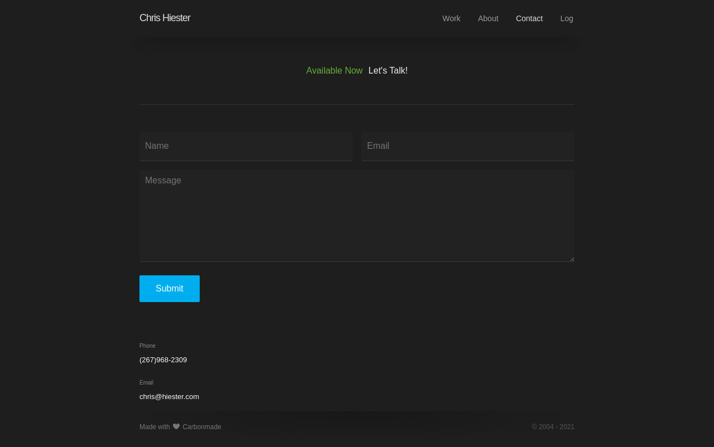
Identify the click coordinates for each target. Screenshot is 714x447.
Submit (170, 288)
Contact (529, 18)
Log (567, 18)
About (488, 18)
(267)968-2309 (163, 360)
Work (451, 18)
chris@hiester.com (169, 396)
